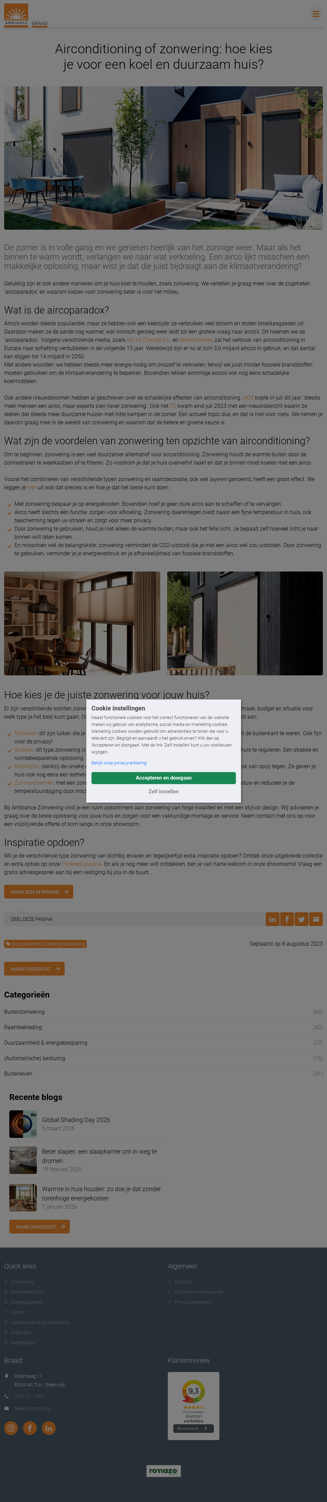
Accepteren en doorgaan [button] (164, 778)
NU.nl (133, 340)
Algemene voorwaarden (196, 1292)
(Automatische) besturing (34, 1058)
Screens (23, 750)
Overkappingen (23, 1302)
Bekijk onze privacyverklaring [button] (118, 762)
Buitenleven (18, 1073)
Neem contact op (32, 1408)
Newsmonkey (196, 340)
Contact (180, 1282)
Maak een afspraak (35, 892)
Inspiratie (17, 1332)
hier (31, 487)
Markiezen (27, 766)
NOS (248, 397)
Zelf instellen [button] (163, 791)
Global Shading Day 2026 (76, 1119)
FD (173, 406)
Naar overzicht (31, 969)
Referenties (19, 1343)
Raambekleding (23, 1027)
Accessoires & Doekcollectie (36, 1322)
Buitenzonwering (24, 1012)
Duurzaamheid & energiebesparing (45, 944)
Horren (15, 1312)
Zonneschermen (34, 783)
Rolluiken (25, 733)
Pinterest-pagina (81, 864)
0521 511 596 (29, 1396)
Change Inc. (157, 340)
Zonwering (19, 1282)
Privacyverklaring (189, 1302)
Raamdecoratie (24, 1292)
